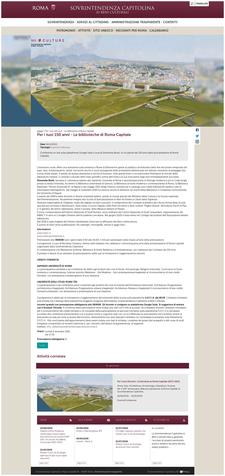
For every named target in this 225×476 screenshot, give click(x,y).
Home (40, 131)
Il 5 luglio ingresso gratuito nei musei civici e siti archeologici (130, 432)
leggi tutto (44, 463)
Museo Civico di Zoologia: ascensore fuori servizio (129, 445)
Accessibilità (158, 428)
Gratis (42, 345)
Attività (84, 30)
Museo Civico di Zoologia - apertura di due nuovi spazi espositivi (53, 455)
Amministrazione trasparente (135, 22)
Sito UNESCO (103, 30)
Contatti (170, 22)
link (186, 408)
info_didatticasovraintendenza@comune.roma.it (72, 326)
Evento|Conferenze (60, 147)
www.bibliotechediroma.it (50, 236)
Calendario (158, 30)
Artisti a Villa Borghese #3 (89, 431)
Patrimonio (66, 30)
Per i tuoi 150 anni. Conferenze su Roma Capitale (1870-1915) (148, 381)
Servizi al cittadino (93, 22)
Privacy (186, 472)
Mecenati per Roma (131, 30)
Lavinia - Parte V (84, 441)
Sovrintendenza (60, 22)
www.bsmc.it (44, 233)
